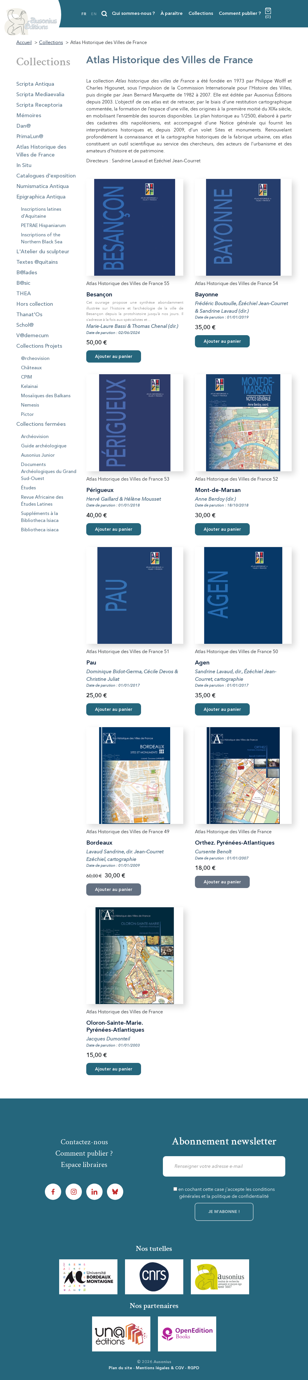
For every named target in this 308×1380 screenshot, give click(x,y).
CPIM (26, 377)
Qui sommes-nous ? (133, 13)
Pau (91, 663)
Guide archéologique (43, 446)
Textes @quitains (37, 262)
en (93, 14)
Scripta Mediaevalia (40, 94)
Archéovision (35, 437)
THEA (23, 293)
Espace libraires (84, 1165)
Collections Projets (39, 346)
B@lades (26, 272)
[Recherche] (104, 14)
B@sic (23, 283)
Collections (201, 13)
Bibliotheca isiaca (40, 530)
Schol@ (25, 325)
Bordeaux (99, 843)
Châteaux (31, 368)
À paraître (172, 13)
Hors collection (34, 304)
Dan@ (23, 126)
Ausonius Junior (38, 455)
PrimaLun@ (29, 136)
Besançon (99, 295)
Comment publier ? (240, 13)
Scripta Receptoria (39, 105)
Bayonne (206, 295)
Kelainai (29, 386)
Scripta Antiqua (35, 84)
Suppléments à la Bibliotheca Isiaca (40, 517)
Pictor (27, 414)
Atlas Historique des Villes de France (41, 151)
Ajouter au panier (113, 357)
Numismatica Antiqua (42, 186)
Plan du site (120, 1368)
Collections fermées (41, 424)
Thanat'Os (29, 314)
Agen (202, 663)
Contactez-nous (84, 1142)
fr (84, 14)
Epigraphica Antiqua (41, 197)
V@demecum (32, 335)
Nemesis (30, 405)
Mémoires (28, 115)
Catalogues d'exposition (46, 176)
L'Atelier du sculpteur (42, 251)
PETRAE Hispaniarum (43, 226)
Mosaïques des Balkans (46, 396)
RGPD (193, 1368)
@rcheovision (35, 358)
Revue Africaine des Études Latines (42, 501)
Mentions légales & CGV (160, 1368)
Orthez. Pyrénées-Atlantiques (234, 843)
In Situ (23, 165)
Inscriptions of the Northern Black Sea (41, 239)
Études (28, 488)
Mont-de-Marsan (218, 490)
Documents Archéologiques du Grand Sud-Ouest (48, 472)
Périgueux (100, 490)
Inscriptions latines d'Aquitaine (41, 213)
